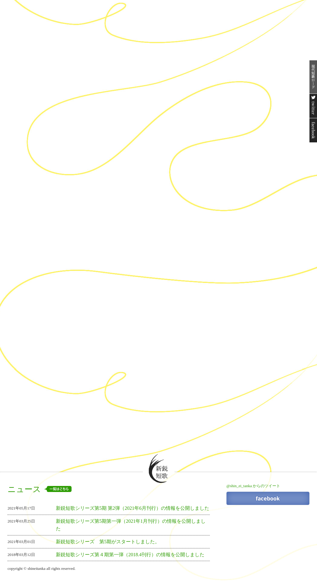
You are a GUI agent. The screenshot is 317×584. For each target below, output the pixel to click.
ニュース (40, 489)
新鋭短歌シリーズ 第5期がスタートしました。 (108, 541)
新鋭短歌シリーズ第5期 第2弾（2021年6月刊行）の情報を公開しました (132, 508)
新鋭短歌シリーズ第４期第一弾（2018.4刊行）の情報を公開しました (130, 554)
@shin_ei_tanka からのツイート (253, 486)
